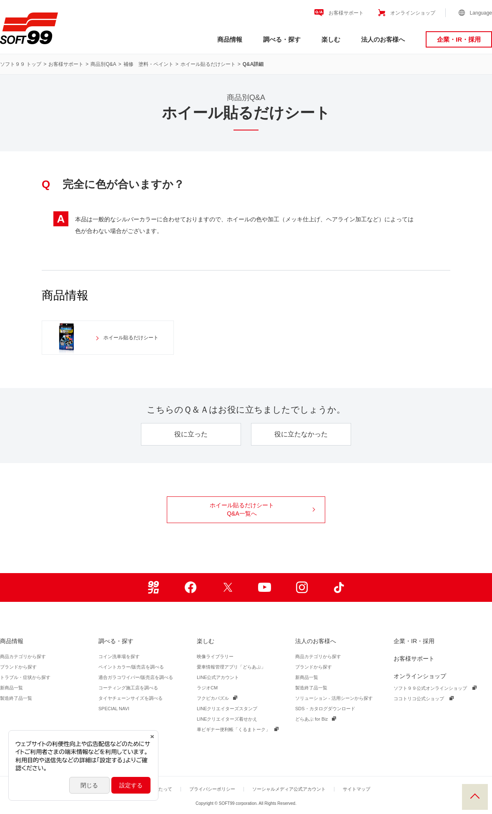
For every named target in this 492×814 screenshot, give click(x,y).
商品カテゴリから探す (23, 656)
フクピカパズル (213, 698)
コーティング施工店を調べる (128, 687)
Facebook (190, 587)
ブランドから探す (18, 666)
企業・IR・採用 (459, 39)
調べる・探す (282, 39)
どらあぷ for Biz (311, 718)
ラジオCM (207, 687)
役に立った (191, 434)
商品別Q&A (103, 64)
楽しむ (330, 39)
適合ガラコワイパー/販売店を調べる (135, 677)
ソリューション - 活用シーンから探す (334, 698)
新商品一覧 (11, 687)
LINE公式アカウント (218, 677)
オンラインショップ (412, 13)
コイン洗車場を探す (119, 656)
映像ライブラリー (215, 656)
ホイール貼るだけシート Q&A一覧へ (262, 509)
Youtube (264, 587)
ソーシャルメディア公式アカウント (289, 788)
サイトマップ (356, 788)
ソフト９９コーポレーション (29, 28)
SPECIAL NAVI (113, 708)
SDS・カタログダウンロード (325, 708)
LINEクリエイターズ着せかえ (227, 718)
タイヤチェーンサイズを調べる (130, 698)
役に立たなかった (301, 434)
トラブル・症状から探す (25, 677)
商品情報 (229, 39)
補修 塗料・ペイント (148, 64)
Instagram (301, 587)
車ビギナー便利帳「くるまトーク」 (233, 729)
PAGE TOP (475, 797)
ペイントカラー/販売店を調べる (131, 666)
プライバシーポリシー (212, 788)
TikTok (338, 587)
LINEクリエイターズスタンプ (227, 708)
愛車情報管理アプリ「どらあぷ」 (231, 666)
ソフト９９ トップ (20, 64)
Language (481, 13)
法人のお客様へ (383, 39)
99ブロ (153, 587)
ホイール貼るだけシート (208, 64)
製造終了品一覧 (16, 698)
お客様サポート (346, 13)
